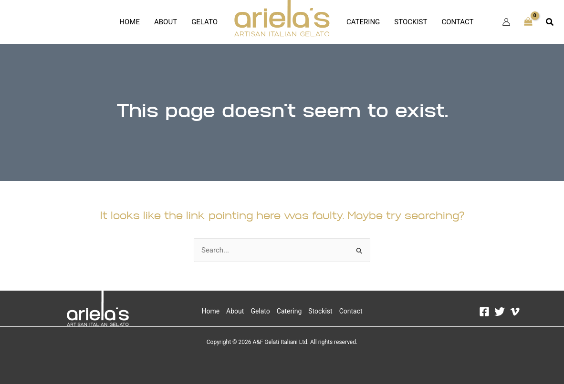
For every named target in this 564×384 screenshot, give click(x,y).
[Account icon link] (506, 22)
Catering (363, 22)
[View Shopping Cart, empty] (528, 22)
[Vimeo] (515, 311)
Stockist (410, 22)
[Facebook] (484, 311)
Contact (457, 22)
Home (129, 22)
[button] (550, 22)
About (165, 22)
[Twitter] (499, 311)
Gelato (204, 22)
